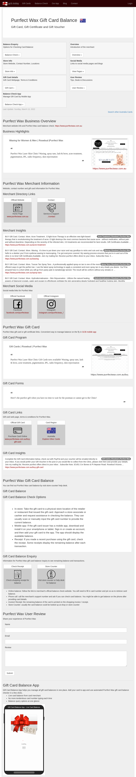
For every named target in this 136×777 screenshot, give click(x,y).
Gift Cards (26, 3)
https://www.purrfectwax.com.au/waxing (22, 259)
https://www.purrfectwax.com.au (68, 126)
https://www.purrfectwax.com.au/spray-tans (23, 273)
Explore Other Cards (51, 439)
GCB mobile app (89, 332)
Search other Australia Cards (120, 112)
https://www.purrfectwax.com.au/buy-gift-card (24, 467)
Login (130, 3)
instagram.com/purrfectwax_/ (51, 313)
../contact (51, 216)
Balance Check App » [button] (14, 104)
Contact (74, 3)
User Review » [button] (78, 88)
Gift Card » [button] (9, 88)
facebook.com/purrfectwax (17, 313)
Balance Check (41, 3)
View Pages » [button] (78, 71)
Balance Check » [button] (12, 55)
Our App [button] (55, 3)
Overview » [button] (77, 55)
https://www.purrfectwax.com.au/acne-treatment (25, 245)
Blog (65, 3)
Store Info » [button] (10, 71)
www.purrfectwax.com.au (17, 216)
